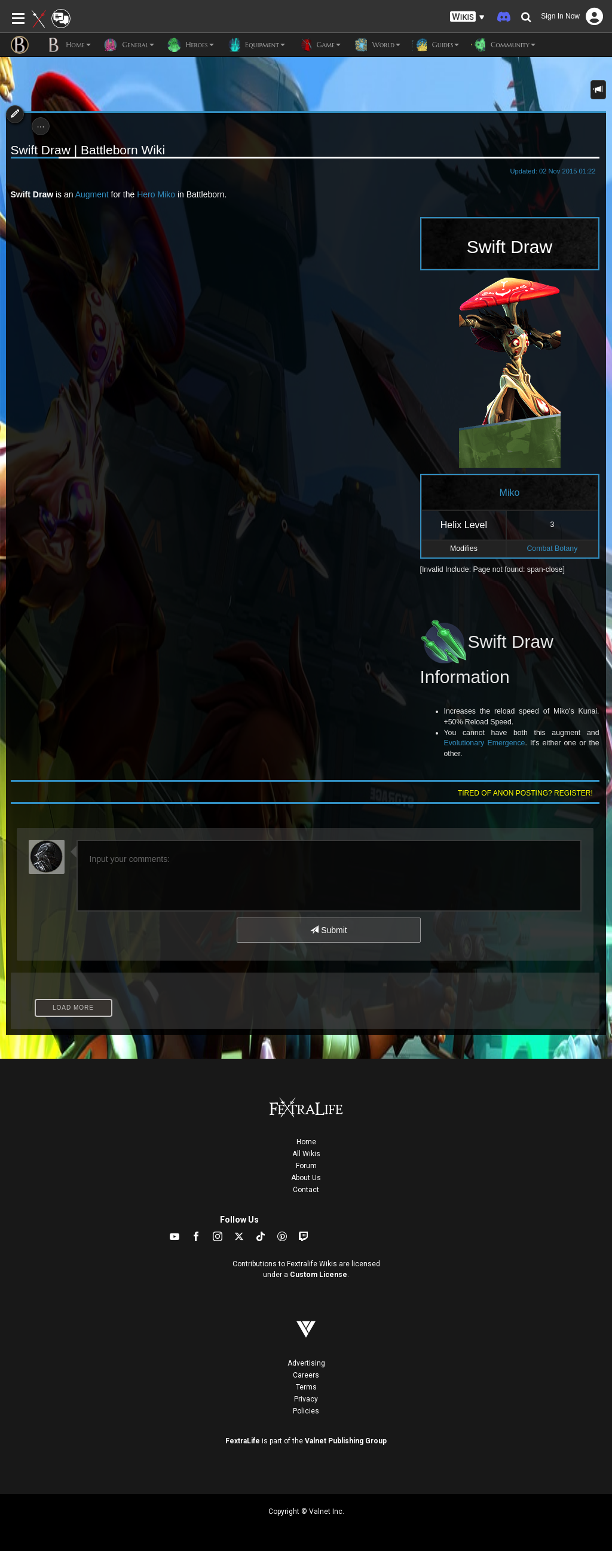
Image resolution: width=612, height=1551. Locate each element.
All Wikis (306, 1154)
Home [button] (69, 45)
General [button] (128, 45)
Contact (306, 1190)
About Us (306, 1178)
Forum (306, 1166)
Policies (306, 1411)
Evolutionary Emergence (484, 743)
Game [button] (319, 45)
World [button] (376, 45)
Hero (146, 194)
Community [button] (503, 45)
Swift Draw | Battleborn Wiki (88, 150)
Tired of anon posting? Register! (525, 793)
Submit (328, 930)
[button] (467, 17)
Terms (306, 1387)
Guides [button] (435, 45)
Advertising (306, 1363)
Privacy (306, 1399)
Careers (306, 1375)
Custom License (318, 1274)
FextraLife (242, 1441)
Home (306, 1142)
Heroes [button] (189, 45)
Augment (92, 194)
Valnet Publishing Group (346, 1441)
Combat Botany (552, 548)
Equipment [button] (255, 45)
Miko (166, 194)
